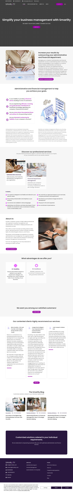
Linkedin (37, 1)
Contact (59, 4)
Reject (56, 487)
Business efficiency (31, 413)
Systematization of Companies (33, 470)
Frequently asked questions (53, 470)
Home (24, 4)
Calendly (9, 475)
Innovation (8, 413)
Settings (45, 487)
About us (42, 4)
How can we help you (32, 4)
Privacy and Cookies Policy (24, 490)
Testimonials (50, 473)
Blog (47, 4)
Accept (67, 487)
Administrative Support (31, 465)
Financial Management (31, 467)
